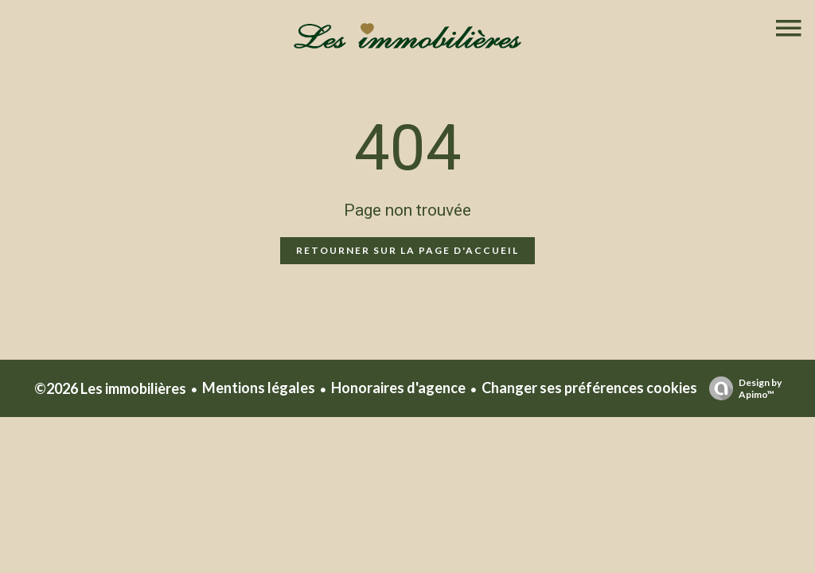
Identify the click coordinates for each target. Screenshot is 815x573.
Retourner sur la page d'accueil (407, 250)
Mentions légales (258, 387)
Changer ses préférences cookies (589, 387)
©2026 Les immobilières (110, 388)
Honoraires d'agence (398, 387)
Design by (741, 388)
